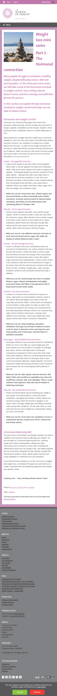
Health (6, 499)
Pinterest (13, 677)
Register (15, 2)
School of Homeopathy (10, 600)
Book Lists (5, 540)
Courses (5, 513)
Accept (20, 692)
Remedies (5, 547)
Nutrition (11, 492)
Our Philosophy (7, 560)
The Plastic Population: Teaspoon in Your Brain (18, 586)
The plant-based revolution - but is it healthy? (18, 581)
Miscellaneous (7, 549)
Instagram (17, 677)
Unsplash (30, 487)
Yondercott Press (8, 602)
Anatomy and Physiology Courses (14, 526)
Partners (5, 565)
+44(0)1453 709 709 (17, 616)
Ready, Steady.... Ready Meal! (12, 591)
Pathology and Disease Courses (13, 528)
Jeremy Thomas (17, 487)
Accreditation (6, 568)
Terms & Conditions (9, 570)
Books (4, 537)
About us (5, 555)
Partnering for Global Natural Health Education (18, 584)
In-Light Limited (7, 605)
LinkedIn (20, 677)
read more (41, 687)
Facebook (3, 677)
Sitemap (5, 671)
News (4, 576)
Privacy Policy (7, 669)
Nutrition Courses (8, 516)
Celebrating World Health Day (12, 588)
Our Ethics (5, 558)
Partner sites (7, 597)
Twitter (6, 677)
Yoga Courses (7, 521)
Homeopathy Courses (9, 519)
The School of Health (9, 661)
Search (53, 2)
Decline (37, 692)
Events (4, 542)
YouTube (10, 677)
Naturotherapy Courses (10, 523)
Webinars (5, 544)
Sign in (9, 2)
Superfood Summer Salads (11, 579)
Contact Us (6, 664)
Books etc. (5, 534)
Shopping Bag (46, 2)
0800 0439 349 (19, 614)
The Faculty (6, 563)
